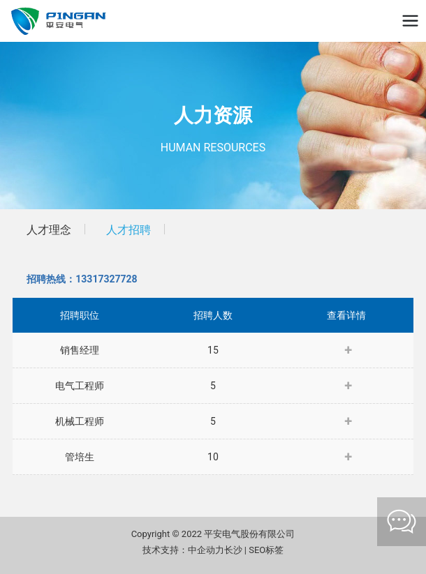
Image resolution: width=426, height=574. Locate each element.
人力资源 (213, 115)
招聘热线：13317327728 (82, 279)
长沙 (233, 550)
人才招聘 (128, 229)
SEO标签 (266, 550)
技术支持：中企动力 (183, 550)
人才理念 (49, 229)
